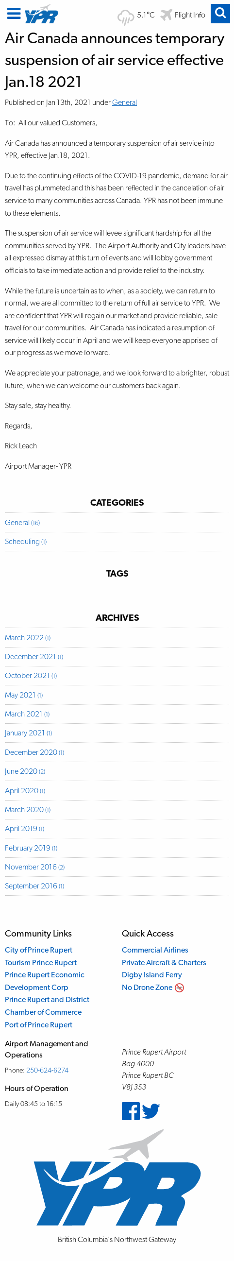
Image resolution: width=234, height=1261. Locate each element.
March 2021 (27, 713)
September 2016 (34, 885)
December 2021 (34, 656)
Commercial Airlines (155, 949)
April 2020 (25, 790)
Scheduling (26, 541)
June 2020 (25, 771)
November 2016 (35, 866)
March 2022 (27, 637)
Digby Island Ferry (152, 974)
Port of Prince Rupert (38, 1024)
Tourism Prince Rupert (41, 962)
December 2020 (34, 752)
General (124, 102)
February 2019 (31, 847)
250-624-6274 (47, 1070)
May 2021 (24, 694)
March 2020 (27, 809)
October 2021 (31, 675)
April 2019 (24, 828)
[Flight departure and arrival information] (182, 14)
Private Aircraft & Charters (164, 962)
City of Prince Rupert (38, 949)
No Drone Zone (147, 987)
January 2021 (28, 732)
